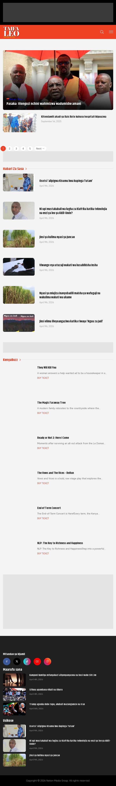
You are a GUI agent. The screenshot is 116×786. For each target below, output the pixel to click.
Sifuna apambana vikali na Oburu (46, 689)
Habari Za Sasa (15, 169)
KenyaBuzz (12, 360)
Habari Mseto (16, 99)
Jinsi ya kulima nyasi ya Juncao (44, 755)
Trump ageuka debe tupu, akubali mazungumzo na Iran (57, 704)
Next (40, 148)
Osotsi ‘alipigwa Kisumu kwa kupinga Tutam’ (52, 726)
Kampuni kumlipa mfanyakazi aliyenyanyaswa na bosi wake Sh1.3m (62, 675)
